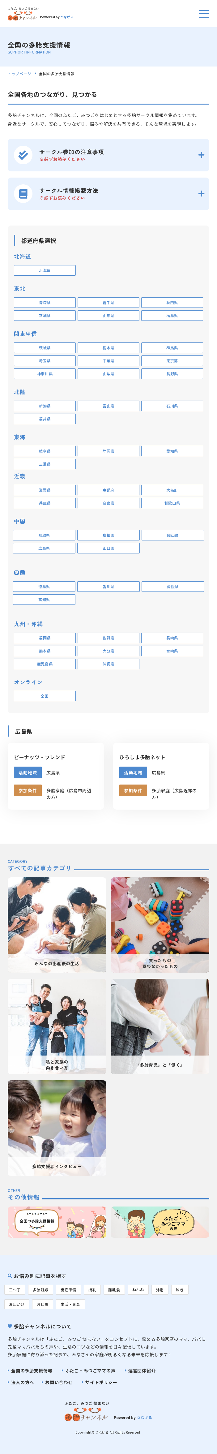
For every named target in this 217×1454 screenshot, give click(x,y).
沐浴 (160, 1289)
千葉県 (108, 360)
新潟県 (45, 405)
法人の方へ (22, 1382)
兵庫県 (45, 502)
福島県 (172, 315)
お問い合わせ (59, 1382)
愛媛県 (173, 586)
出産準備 (68, 1289)
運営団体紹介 (142, 1370)
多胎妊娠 (41, 1289)
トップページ (19, 73)
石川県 (172, 405)
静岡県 (108, 451)
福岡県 (45, 637)
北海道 (45, 270)
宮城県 (45, 315)
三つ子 (15, 1289)
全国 (45, 696)
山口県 (108, 548)
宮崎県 (172, 650)
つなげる (67, 17)
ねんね (138, 1289)
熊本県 (45, 650)
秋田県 (172, 302)
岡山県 (173, 535)
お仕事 (43, 1304)
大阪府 (172, 490)
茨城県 (45, 347)
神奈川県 (45, 373)
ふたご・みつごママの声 (90, 1370)
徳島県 (44, 586)
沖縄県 (108, 663)
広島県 (44, 548)
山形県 (108, 315)
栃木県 (108, 347)
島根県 (108, 535)
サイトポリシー (101, 1382)
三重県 (45, 464)
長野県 (172, 373)
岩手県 (108, 302)
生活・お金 (70, 1304)
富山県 (108, 405)
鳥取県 (44, 535)
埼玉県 (45, 360)
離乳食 (114, 1289)
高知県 (44, 599)
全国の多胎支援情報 (32, 1370)
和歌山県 (172, 502)
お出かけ (17, 1304)
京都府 (108, 490)
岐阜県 (45, 451)
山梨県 (108, 373)
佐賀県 (108, 637)
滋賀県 (45, 490)
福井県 (45, 418)
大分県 (108, 650)
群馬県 (172, 347)
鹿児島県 (45, 663)
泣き (180, 1289)
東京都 (172, 360)
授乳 (92, 1289)
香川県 (108, 586)
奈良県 (108, 502)
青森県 (45, 302)
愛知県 (172, 451)
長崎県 (172, 637)
